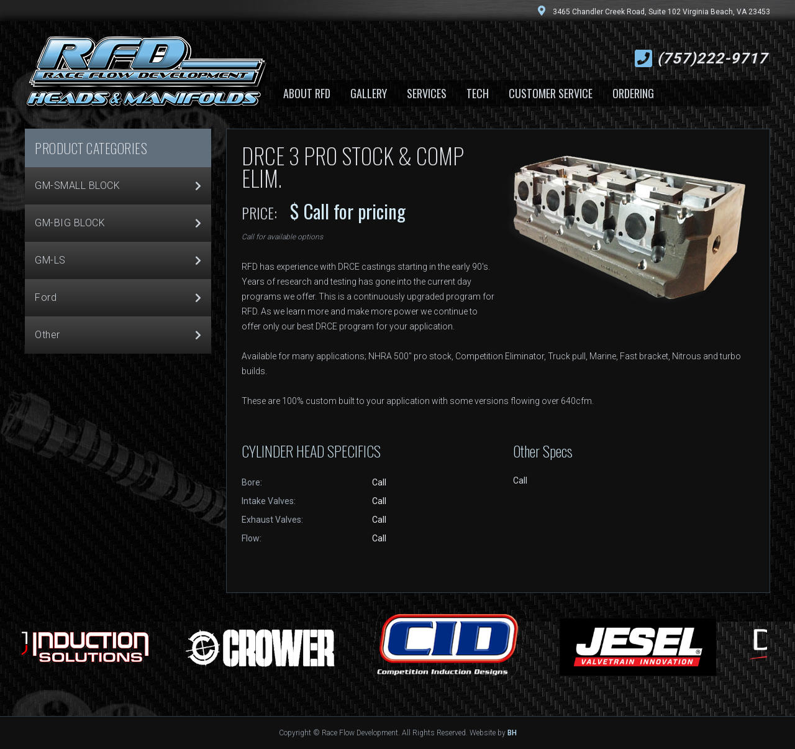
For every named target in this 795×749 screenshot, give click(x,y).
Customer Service (551, 93)
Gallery (368, 93)
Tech (477, 93)
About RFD (306, 93)
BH (512, 732)
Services (427, 93)
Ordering (633, 93)
